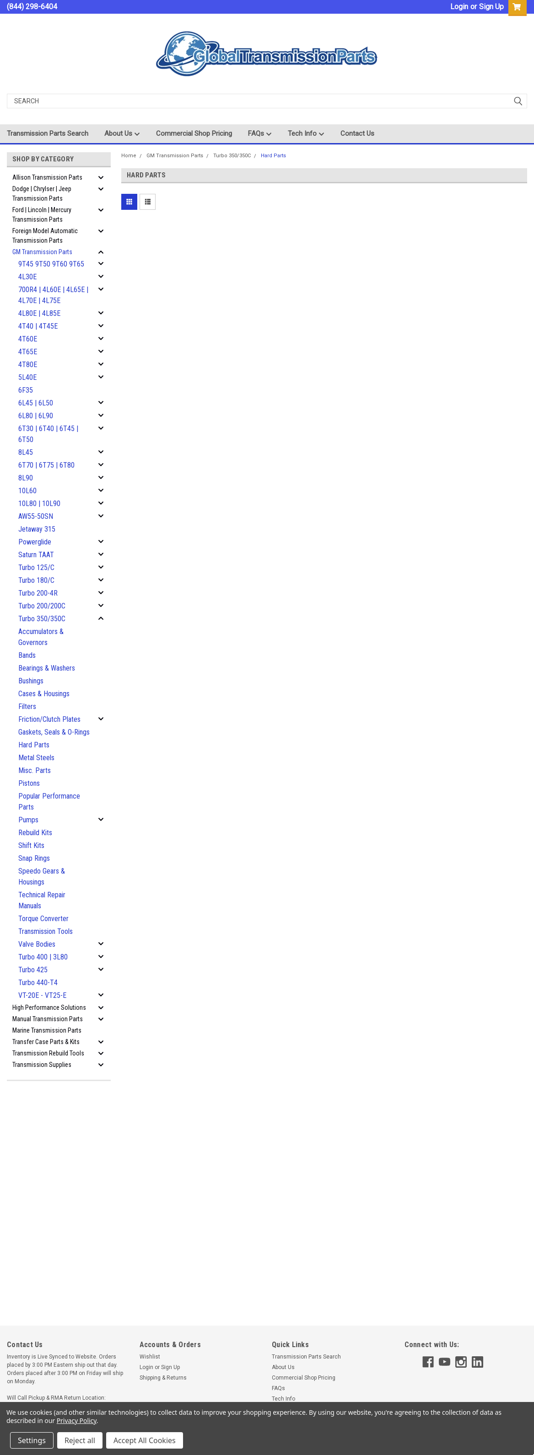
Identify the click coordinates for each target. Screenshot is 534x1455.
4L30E (27, 276)
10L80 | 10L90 (39, 503)
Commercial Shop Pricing (194, 133)
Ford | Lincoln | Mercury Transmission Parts (41, 214)
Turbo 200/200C (41, 606)
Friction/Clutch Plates (49, 719)
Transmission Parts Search (47, 133)
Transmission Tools (45, 931)
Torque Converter (43, 918)
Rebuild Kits (35, 832)
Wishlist (150, 1357)
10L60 (27, 490)
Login (459, 6)
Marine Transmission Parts (46, 1030)
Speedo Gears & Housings (41, 876)
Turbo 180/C (36, 580)
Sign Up (491, 6)
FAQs (260, 134)
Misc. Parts (34, 770)
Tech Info (306, 134)
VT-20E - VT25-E (42, 995)
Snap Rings (34, 858)
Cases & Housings (44, 693)
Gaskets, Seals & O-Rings (54, 732)
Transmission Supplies (41, 1064)
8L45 (25, 452)
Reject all (80, 1440)
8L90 (25, 478)
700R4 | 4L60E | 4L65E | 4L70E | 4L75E (53, 295)
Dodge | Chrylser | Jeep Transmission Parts (41, 193)
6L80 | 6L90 (35, 415)
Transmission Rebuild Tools (48, 1053)
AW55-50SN (35, 516)
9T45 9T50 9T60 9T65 (51, 264)
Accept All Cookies (144, 1440)
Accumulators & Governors (41, 637)
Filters (27, 706)
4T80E (27, 364)
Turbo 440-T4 (38, 982)
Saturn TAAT (36, 554)
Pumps (28, 819)
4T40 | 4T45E (38, 326)
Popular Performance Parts (49, 801)
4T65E (27, 351)
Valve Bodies (36, 944)
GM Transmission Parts (42, 252)
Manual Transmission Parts (47, 1019)
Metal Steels (36, 757)
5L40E (27, 377)
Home (128, 156)
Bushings (30, 681)
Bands (27, 655)
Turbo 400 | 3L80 (43, 957)
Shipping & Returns (163, 1378)
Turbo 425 (33, 969)
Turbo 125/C (36, 567)
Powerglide (34, 542)
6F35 (25, 390)
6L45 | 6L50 (35, 403)
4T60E (27, 339)
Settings (32, 1440)
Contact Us (357, 133)
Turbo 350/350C (41, 618)
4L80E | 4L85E (39, 313)
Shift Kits (31, 845)
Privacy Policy (77, 1420)
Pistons (29, 783)
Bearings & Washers (46, 668)
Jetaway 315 (36, 529)
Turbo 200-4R (38, 593)
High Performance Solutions (49, 1007)
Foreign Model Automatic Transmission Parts (45, 235)
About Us (122, 134)
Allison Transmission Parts (47, 177)
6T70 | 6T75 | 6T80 (46, 465)
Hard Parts (33, 745)
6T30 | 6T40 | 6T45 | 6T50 (48, 434)
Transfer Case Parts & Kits (46, 1041)
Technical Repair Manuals (41, 900)
